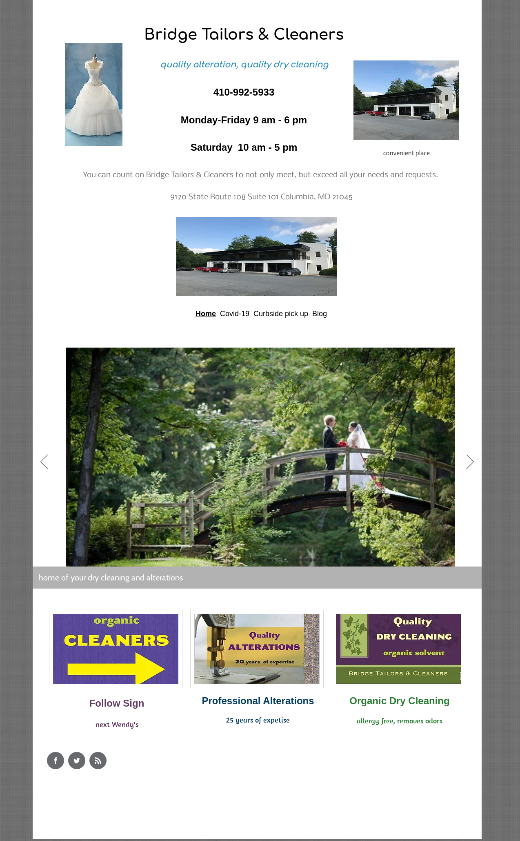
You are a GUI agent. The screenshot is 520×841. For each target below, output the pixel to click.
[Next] (470, 462)
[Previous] (44, 462)
